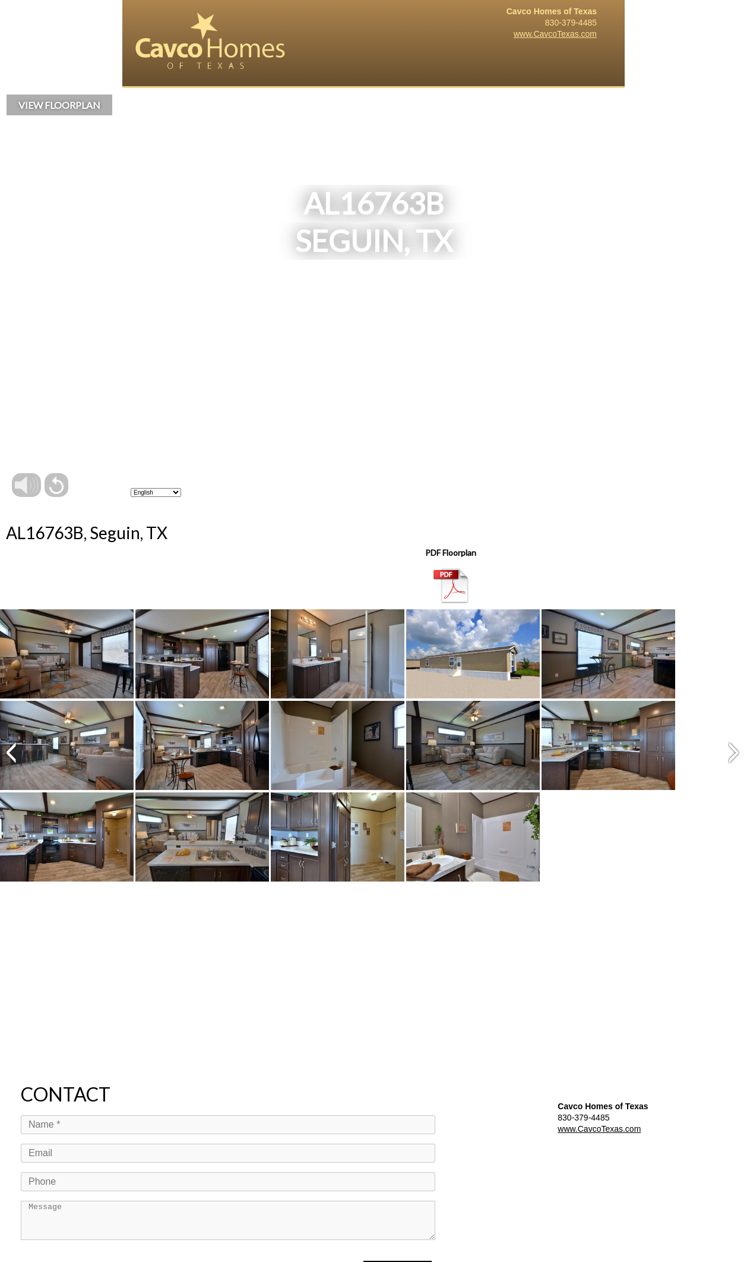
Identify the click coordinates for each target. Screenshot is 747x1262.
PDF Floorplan (450, 575)
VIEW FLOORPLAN (59, 105)
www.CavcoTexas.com (555, 34)
